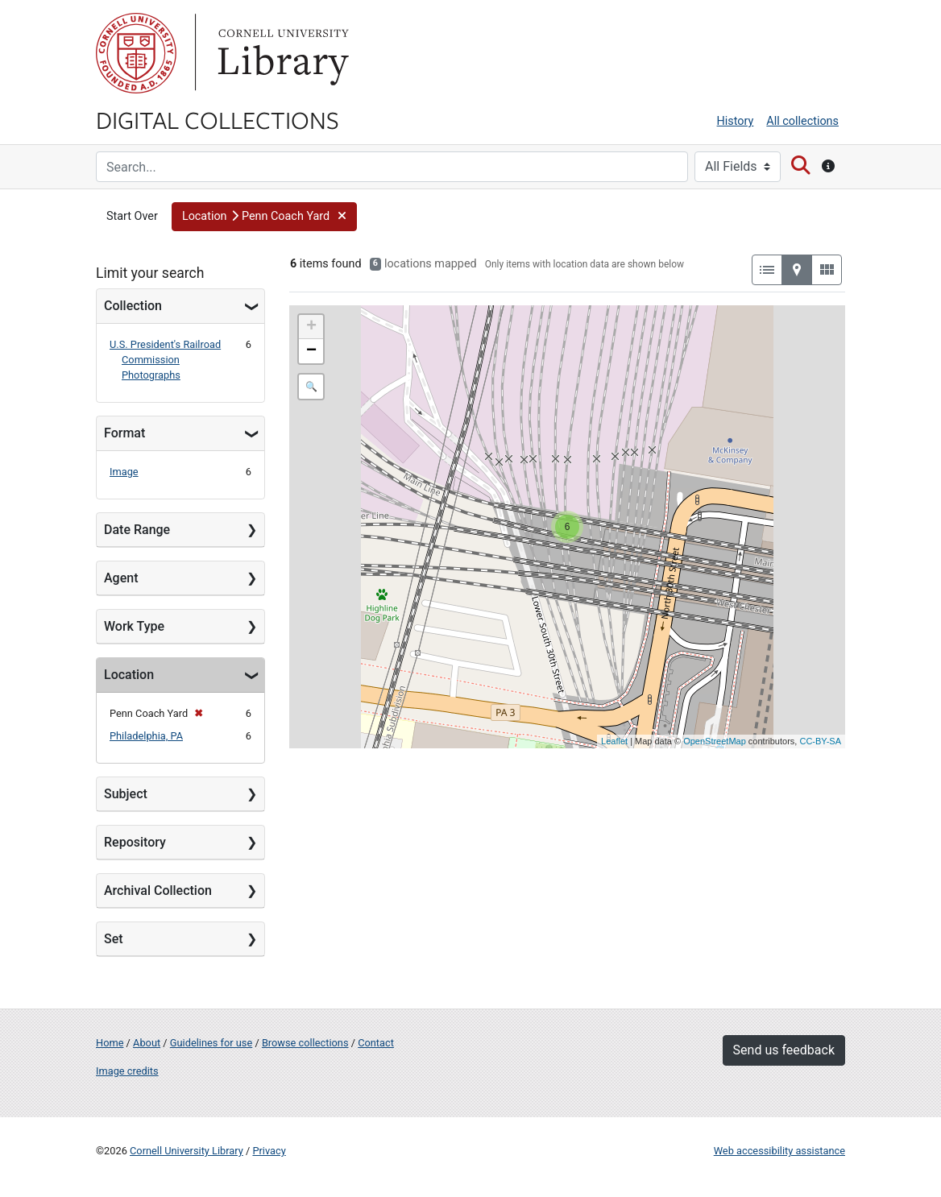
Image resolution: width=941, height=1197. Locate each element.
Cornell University (136, 53)
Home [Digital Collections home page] (109, 1043)
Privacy (268, 1151)
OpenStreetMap (714, 741)
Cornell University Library (186, 1151)
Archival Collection (158, 890)
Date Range (137, 529)
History (735, 121)
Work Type (134, 626)
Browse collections (305, 1043)
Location (129, 674)
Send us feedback (784, 1050)
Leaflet (614, 741)
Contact (376, 1043)
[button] (264, 216)
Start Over (132, 216)
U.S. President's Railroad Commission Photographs (165, 359)
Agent (121, 578)
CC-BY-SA (820, 741)
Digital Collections (217, 119)
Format (124, 433)
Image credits (127, 1071)
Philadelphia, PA (146, 736)
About (146, 1043)
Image (124, 472)
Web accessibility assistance (779, 1151)
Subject (125, 793)
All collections (802, 121)
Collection (133, 305)
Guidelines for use (211, 1043)
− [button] (311, 351)
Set (113, 938)
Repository (135, 842)
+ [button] (311, 327)
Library (281, 53)
